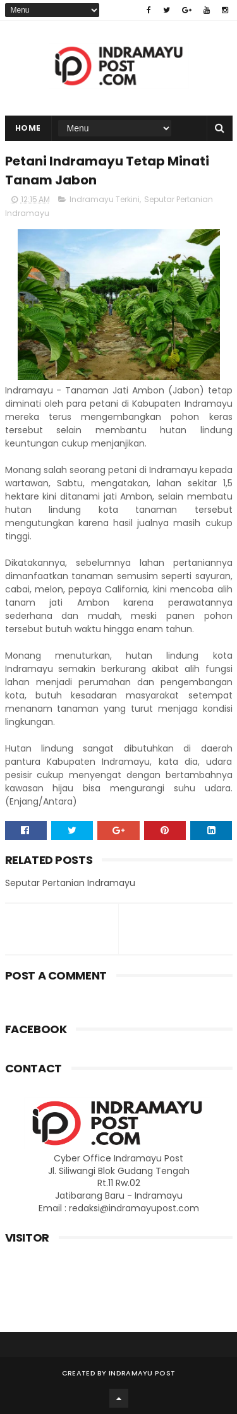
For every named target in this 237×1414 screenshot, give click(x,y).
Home (28, 128)
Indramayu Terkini (105, 199)
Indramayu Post (142, 1373)
